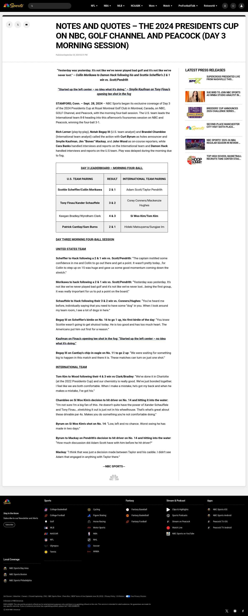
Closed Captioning (35, 596)
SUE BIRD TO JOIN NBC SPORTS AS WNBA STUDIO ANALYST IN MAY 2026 (223, 93)
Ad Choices (8, 596)
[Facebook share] (9, 24)
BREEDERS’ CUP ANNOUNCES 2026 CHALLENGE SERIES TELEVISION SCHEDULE (222, 109)
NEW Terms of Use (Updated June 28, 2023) (87, 596)
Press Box (66, 596)
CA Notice (120, 596)
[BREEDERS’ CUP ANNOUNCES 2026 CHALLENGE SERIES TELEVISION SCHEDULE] (195, 112)
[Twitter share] (17, 24)
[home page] (14, 6)
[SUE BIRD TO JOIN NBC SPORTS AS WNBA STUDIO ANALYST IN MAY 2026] (195, 96)
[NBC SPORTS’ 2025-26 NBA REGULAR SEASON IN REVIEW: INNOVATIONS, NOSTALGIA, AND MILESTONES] (195, 144)
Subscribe (9, 525)
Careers (24, 596)
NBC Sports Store (54, 596)
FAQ (45, 596)
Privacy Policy (110, 596)
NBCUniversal (18, 601)
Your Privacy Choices (138, 596)
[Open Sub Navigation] (97, 6)
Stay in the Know (11, 513)
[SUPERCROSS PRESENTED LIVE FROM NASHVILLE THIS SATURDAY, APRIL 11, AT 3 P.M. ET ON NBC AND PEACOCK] (195, 80)
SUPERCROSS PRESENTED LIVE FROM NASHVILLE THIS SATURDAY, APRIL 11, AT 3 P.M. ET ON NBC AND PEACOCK (223, 78)
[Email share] (26, 24)
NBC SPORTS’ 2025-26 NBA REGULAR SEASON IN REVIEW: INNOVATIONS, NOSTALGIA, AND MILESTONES (224, 141)
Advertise (16, 596)
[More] (225, 6)
